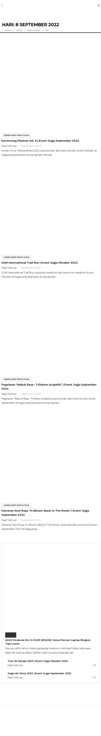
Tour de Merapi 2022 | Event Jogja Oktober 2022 (38, 661)
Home (7, 30)
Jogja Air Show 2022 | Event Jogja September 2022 (39, 673)
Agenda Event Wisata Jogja (16, 135)
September (34, 30)
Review (11, 635)
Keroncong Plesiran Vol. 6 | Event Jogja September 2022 (40, 140)
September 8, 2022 (30, 146)
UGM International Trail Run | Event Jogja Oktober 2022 (39, 262)
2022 (19, 30)
